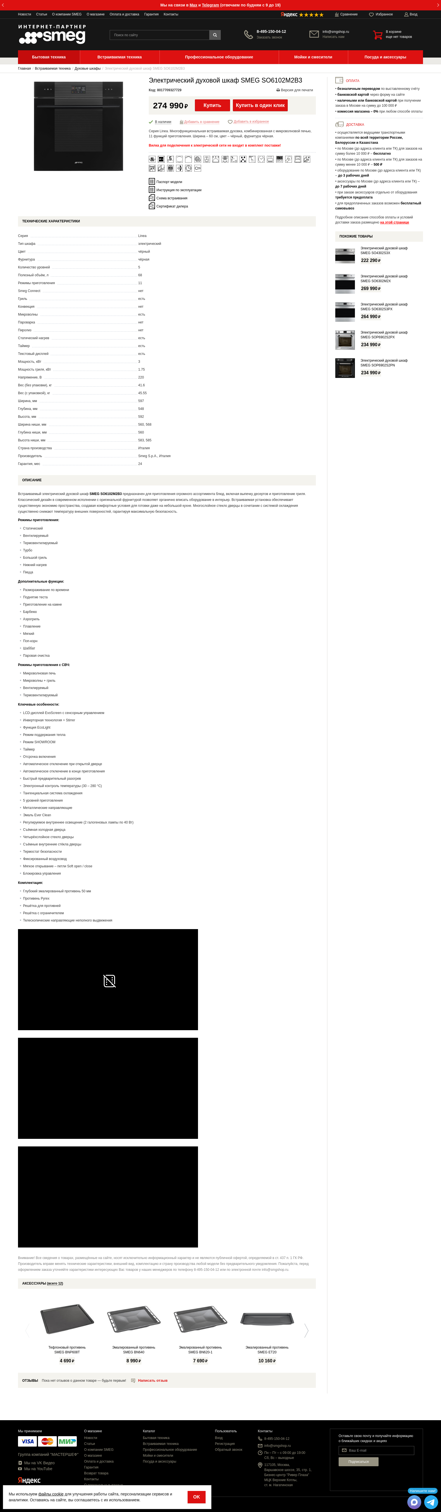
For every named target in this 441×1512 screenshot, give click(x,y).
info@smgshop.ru (336, 32)
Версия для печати (294, 90)
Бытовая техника (156, 1438)
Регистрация (225, 1443)
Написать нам (334, 37)
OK (196, 1497)
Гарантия (151, 14)
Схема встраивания (171, 198)
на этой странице (394, 222)
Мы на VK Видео (36, 1463)
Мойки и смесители (158, 1456)
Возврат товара (96, 1473)
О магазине (96, 14)
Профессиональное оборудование (170, 1450)
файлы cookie (51, 1494)
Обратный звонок (228, 1449)
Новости (24, 14)
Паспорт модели (169, 182)
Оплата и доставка (124, 14)
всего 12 (55, 1283)
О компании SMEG (67, 14)
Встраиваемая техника (161, 1444)
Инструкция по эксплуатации (178, 190)
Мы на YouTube (35, 1469)
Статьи (41, 14)
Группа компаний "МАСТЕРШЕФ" (48, 1454)
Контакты (171, 14)
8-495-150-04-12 (271, 31)
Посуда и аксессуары (159, 1461)
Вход (218, 1438)
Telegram (210, 5)
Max (193, 5)
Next (305, 1331)
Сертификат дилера (172, 206)
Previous (29, 1331)
